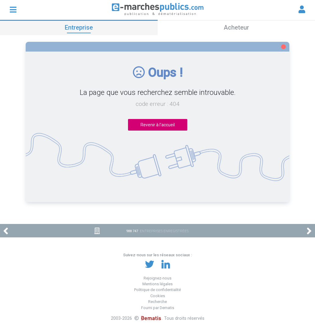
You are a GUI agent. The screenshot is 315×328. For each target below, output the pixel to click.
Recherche (157, 301)
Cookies (157, 296)
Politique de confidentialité (157, 289)
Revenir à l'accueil (158, 124)
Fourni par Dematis (157, 307)
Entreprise (79, 27)
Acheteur (236, 27)
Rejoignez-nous (157, 278)
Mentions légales (157, 284)
